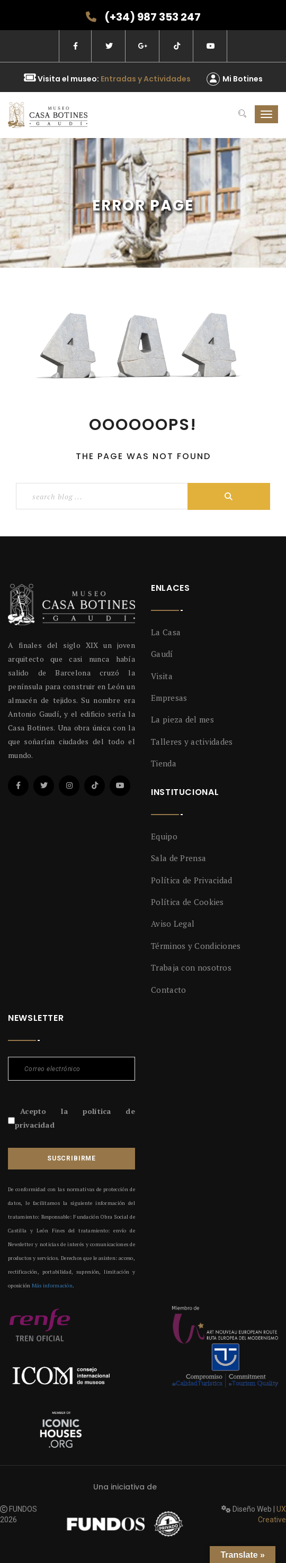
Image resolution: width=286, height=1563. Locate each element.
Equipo (164, 836)
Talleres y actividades (192, 741)
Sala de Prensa (178, 858)
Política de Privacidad (192, 880)
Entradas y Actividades (146, 79)
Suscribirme (71, 1158)
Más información (52, 1285)
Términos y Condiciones (196, 945)
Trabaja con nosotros (191, 967)
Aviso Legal (172, 923)
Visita (162, 676)
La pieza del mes (182, 719)
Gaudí (162, 653)
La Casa (166, 632)
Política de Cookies (187, 902)
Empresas (169, 697)
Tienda (163, 763)
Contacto (168, 989)
